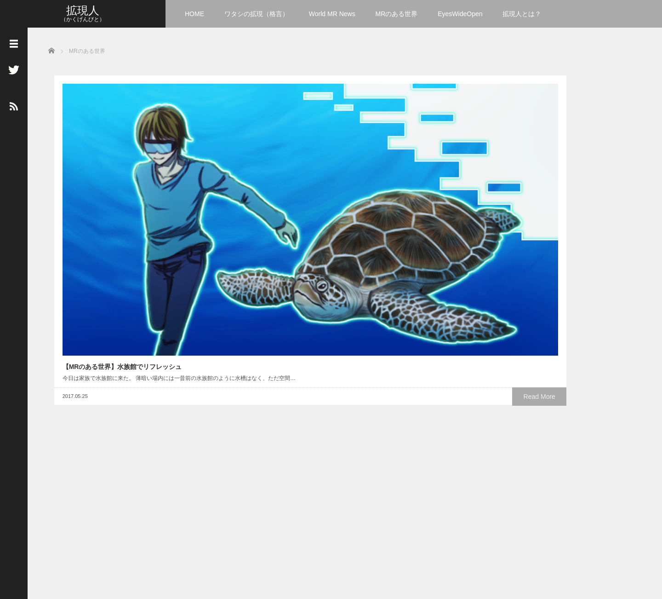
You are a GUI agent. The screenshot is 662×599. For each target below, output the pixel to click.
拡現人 (82, 10)
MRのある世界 (397, 13)
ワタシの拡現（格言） (256, 13)
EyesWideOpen (460, 13)
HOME (194, 13)
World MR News (332, 13)
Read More (136, 207)
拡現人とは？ (521, 13)
